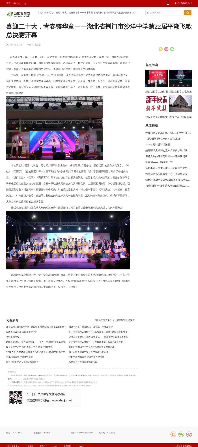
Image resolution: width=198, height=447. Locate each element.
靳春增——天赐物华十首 (159, 162)
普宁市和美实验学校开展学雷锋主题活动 (88, 352)
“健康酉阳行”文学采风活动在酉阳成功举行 (168, 185)
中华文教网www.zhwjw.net (33, 375)
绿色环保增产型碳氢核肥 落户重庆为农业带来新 (171, 179)
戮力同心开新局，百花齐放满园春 (22, 362)
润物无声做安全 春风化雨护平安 (21, 332)
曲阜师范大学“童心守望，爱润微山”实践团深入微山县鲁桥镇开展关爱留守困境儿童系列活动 (50, 327)
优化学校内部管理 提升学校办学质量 (86, 357)
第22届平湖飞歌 (120, 320)
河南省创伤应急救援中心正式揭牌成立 (166, 174)
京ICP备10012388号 (107, 433)
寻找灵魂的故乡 (13, 337)
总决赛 (131, 320)
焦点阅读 (151, 65)
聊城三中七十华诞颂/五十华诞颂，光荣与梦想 (91, 327)
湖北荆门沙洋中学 (103, 320)
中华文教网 (80, 375)
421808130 (45, 433)
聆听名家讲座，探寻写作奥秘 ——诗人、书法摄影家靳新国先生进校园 (40, 342)
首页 (8, 3)
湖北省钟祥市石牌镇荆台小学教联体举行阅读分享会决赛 (96, 342)
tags (25, 3)
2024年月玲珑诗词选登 (157, 144)
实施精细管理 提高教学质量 (19, 357)
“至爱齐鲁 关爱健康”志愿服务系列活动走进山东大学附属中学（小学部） (41, 352)
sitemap (16, 3)
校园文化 (48, 12)
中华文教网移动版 (183, 3)
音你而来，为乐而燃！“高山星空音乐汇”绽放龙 (171, 132)
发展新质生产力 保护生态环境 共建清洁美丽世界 (29, 347)
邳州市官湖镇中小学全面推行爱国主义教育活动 (91, 347)
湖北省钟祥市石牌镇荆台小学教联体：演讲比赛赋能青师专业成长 (100, 332)
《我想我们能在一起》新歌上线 (162, 138)
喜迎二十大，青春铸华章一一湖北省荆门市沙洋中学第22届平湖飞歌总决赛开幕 (94, 12)
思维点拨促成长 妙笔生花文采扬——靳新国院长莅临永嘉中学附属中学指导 (105, 337)
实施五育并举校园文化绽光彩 (83, 362)
